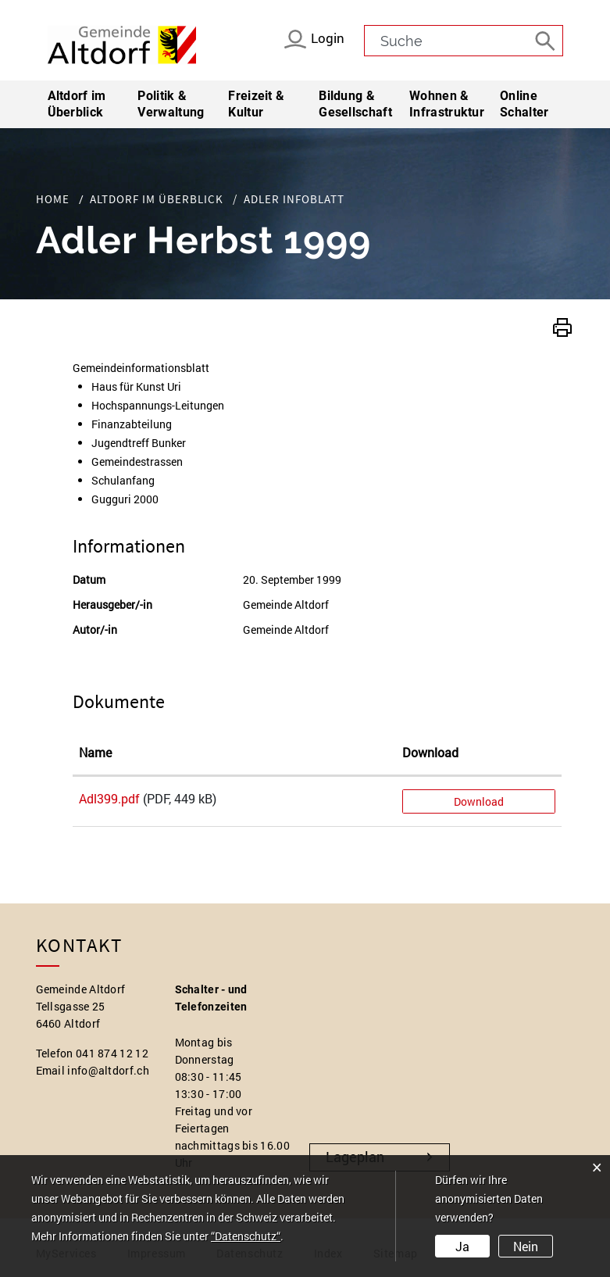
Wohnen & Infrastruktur (446, 104)
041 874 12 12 (112, 1053)
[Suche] (547, 40)
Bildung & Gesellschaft (355, 104)
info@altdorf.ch (108, 1070)
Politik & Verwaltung (170, 104)
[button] (562, 325)
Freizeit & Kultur (256, 104)
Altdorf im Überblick (77, 104)
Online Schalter (524, 104)
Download (479, 801)
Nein (525, 1246)
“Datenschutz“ (245, 1236)
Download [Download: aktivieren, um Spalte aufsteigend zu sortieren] (430, 752)
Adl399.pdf (109, 798)
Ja (462, 1246)
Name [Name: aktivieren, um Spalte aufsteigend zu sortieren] (95, 752)
